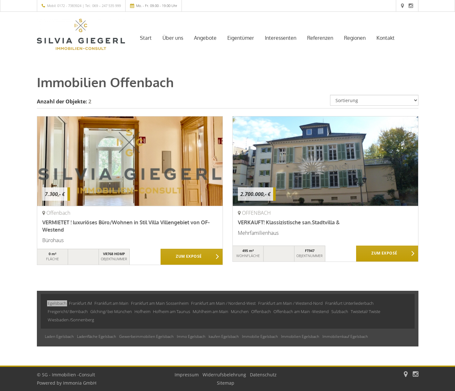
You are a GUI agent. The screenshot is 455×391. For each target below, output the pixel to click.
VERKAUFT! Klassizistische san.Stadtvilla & (289, 222)
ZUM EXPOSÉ (188, 257)
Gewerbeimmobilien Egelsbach (146, 336)
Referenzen (320, 38)
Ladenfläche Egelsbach (96, 336)
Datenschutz (263, 375)
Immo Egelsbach (191, 336)
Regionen (355, 38)
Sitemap (225, 383)
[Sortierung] (374, 100)
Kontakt (385, 38)
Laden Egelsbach (59, 336)
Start (146, 38)
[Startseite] (81, 34)
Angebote (205, 38)
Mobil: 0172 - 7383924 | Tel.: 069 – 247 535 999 (84, 5)
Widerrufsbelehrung (224, 375)
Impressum (187, 375)
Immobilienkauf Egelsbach (345, 336)
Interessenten (280, 38)
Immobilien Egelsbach (300, 336)
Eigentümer (240, 38)
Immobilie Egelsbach (260, 336)
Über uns (172, 38)
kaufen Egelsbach (224, 336)
